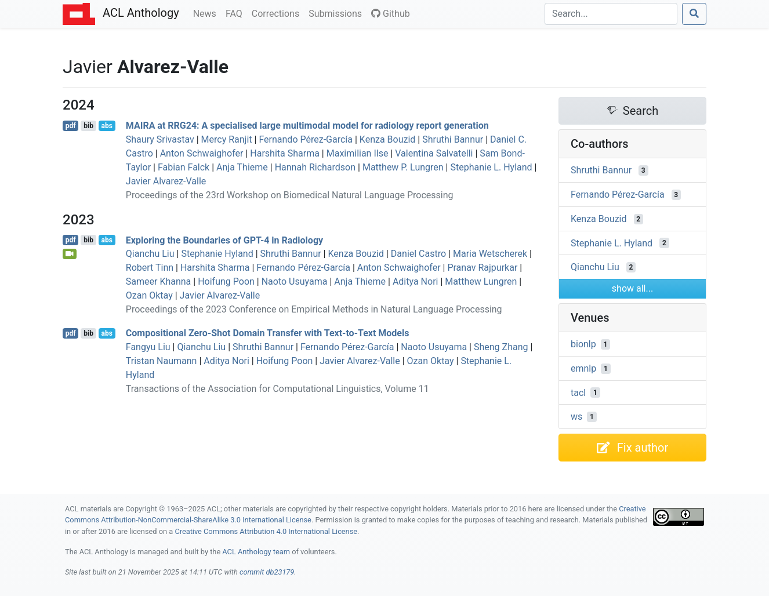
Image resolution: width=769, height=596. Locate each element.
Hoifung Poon (226, 281)
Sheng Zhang (501, 346)
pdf (71, 126)
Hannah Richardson (315, 167)
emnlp (583, 368)
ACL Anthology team (256, 551)
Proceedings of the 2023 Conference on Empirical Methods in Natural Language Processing (314, 309)
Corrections (278, 12)
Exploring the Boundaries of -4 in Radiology (224, 239)
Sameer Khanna (158, 281)
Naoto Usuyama (295, 281)
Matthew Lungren (481, 281)
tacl (578, 392)
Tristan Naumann (161, 360)
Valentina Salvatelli (434, 153)
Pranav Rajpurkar (482, 267)
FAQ (236, 12)
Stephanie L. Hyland (491, 167)
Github (390, 13)
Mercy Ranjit (226, 139)
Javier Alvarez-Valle (166, 181)
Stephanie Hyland (217, 253)
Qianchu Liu (150, 253)
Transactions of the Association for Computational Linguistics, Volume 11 (277, 388)
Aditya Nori (415, 281)
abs (106, 126)
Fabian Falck (183, 167)
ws (576, 416)
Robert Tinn (149, 267)
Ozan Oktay (149, 295)
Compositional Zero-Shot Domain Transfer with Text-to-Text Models (267, 333)
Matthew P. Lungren (403, 167)
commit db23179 (267, 572)
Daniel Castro (418, 253)
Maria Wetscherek (490, 253)
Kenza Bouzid (388, 139)
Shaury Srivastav (160, 139)
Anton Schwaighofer (202, 153)
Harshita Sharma (285, 153)
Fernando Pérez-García (306, 139)
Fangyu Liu (148, 346)
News (207, 12)
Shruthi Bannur (452, 139)
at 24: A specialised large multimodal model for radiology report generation (307, 125)
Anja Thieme (242, 167)
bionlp (583, 344)
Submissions (338, 12)
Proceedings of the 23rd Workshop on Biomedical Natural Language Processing (290, 195)
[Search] (611, 14)
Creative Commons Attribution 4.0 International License (266, 531)
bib (88, 126)
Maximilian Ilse (358, 153)
